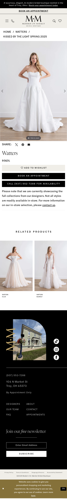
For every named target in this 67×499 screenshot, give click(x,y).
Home (7, 32)
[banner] (33, 21)
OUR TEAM (12, 410)
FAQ (8, 415)
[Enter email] (26, 446)
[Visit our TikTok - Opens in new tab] (56, 342)
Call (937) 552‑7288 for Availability (33, 184)
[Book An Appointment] (33, 11)
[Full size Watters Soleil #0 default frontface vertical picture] (33, 91)
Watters (21, 32)
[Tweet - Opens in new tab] (16, 144)
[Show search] (54, 21)
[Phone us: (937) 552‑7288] (13, 21)
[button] (7, 21)
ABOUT (30, 405)
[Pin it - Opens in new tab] (23, 144)
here (33, 497)
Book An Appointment (33, 176)
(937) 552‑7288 (16, 376)
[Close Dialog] (3, 489)
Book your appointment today (43, 6)
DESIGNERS (13, 405)
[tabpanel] (33, 91)
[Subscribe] (26, 455)
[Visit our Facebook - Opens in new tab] (56, 358)
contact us (48, 206)
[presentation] (16, 266)
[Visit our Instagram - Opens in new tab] (56, 350)
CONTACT (32, 410)
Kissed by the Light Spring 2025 (25, 37)
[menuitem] (7, 21)
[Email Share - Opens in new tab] (29, 145)
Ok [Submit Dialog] (63, 490)
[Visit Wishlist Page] (60, 21)
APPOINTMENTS (35, 415)
